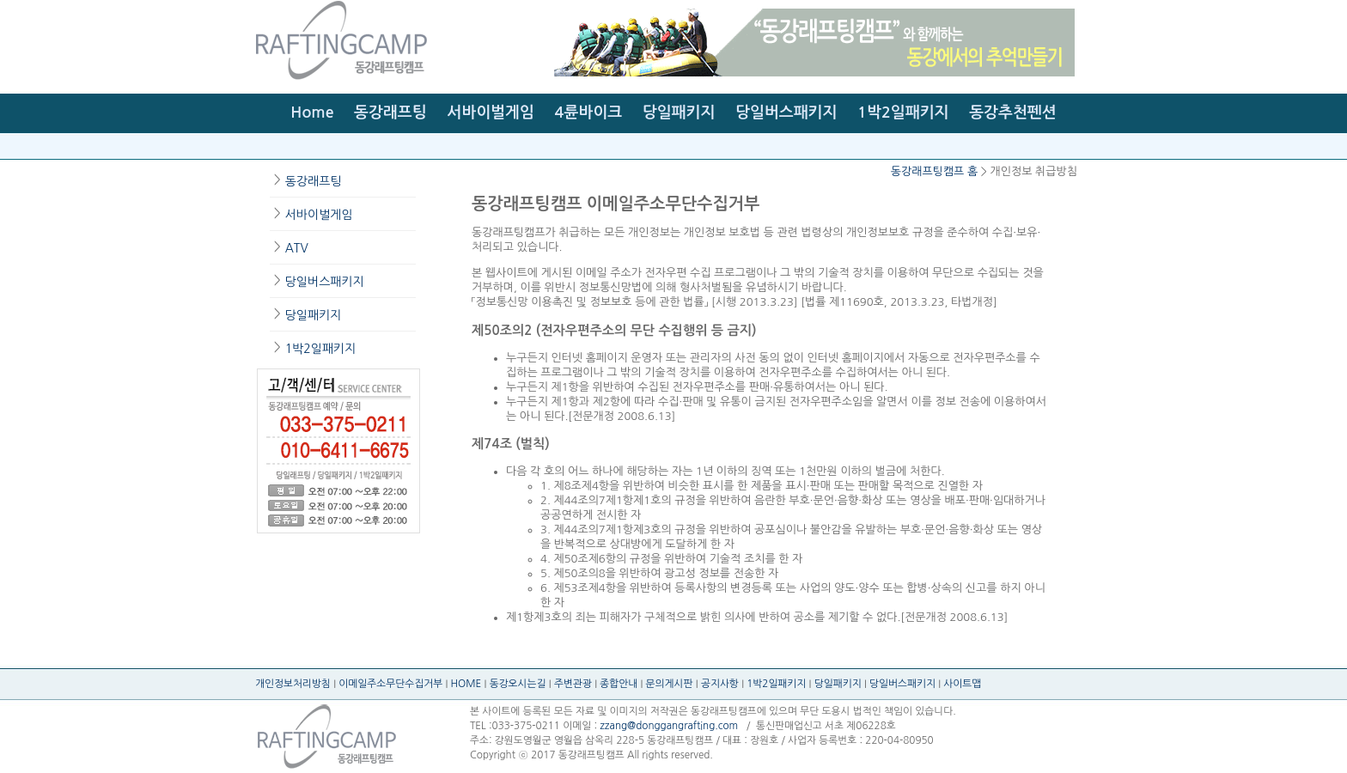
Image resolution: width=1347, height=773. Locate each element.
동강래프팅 (390, 112)
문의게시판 (669, 684)
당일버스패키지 (786, 112)
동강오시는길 (518, 684)
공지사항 (720, 684)
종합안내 (618, 684)
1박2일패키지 (902, 112)
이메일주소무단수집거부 (390, 684)
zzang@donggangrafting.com (669, 726)
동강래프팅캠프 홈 (934, 171)
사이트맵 (962, 684)
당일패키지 (679, 112)
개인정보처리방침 (293, 684)
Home (311, 112)
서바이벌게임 (490, 112)
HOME (466, 684)
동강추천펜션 (1013, 112)
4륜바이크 (589, 112)
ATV (296, 248)
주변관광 (573, 684)
